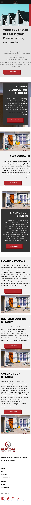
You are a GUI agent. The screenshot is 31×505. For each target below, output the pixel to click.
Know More (12, 72)
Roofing (4, 475)
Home (3, 468)
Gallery (4, 481)
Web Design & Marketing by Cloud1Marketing (13, 501)
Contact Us (5, 478)
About (3, 471)
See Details (15, 120)
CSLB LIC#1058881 (8, 460)
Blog (3, 484)
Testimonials (5, 488)
